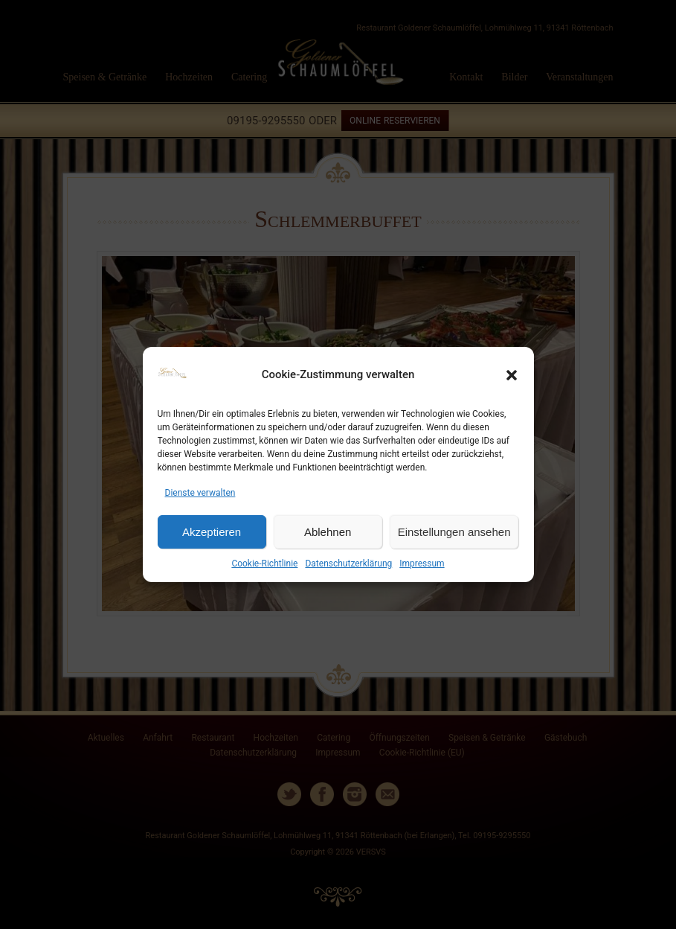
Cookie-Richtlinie (264, 563)
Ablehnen (327, 532)
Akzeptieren (211, 532)
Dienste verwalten (200, 493)
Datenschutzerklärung (348, 563)
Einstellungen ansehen (454, 532)
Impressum (421, 563)
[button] (511, 375)
